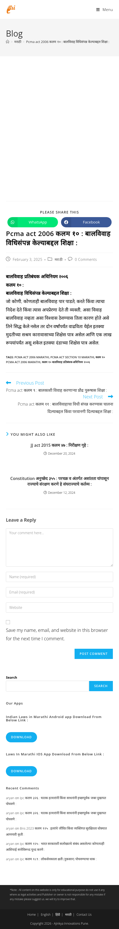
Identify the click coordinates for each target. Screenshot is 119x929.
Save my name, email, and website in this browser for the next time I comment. (57, 634)
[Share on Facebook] (86, 222)
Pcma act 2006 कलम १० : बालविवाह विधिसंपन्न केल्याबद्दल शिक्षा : (67, 41)
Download (21, 737)
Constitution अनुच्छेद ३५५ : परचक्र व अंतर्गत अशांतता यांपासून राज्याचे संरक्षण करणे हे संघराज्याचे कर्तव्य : (59, 481)
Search (11, 677)
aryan (10, 798)
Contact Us (84, 914)
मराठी (59, 259)
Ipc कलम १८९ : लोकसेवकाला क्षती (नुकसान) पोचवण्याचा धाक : (58, 859)
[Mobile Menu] (104, 9)
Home (31, 914)
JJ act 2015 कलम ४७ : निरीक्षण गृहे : (59, 445)
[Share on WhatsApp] (32, 222)
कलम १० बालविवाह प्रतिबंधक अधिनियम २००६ (66, 362)
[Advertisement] (59, 118)
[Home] (7, 41)
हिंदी (57, 914)
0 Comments (86, 259)
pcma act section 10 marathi (72, 357)
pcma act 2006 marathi (32, 357)
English (46, 914)
